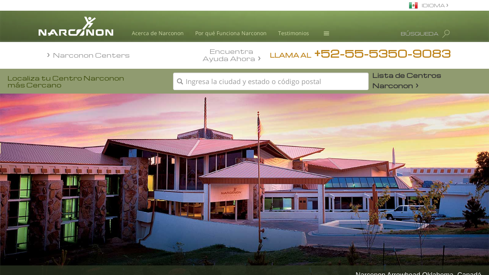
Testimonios (293, 33)
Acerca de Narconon (158, 33)
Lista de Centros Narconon (406, 80)
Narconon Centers (91, 54)
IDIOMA (434, 5)
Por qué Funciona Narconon (231, 33)
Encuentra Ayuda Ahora (228, 54)
